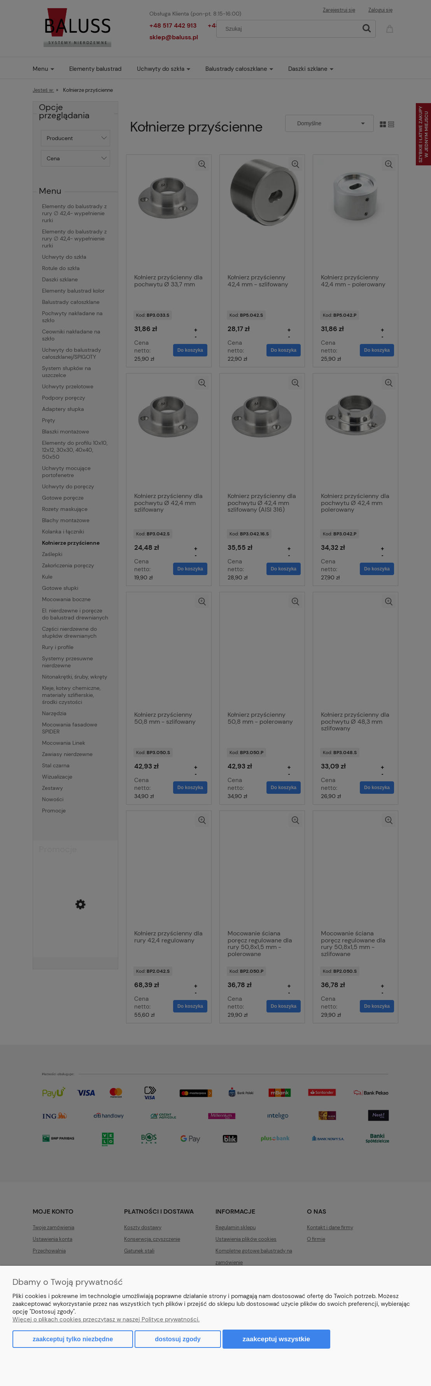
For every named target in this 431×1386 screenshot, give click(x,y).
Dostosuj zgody (177, 1339)
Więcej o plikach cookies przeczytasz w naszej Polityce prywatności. (106, 1319)
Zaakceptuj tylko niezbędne (73, 1339)
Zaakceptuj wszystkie (276, 1339)
